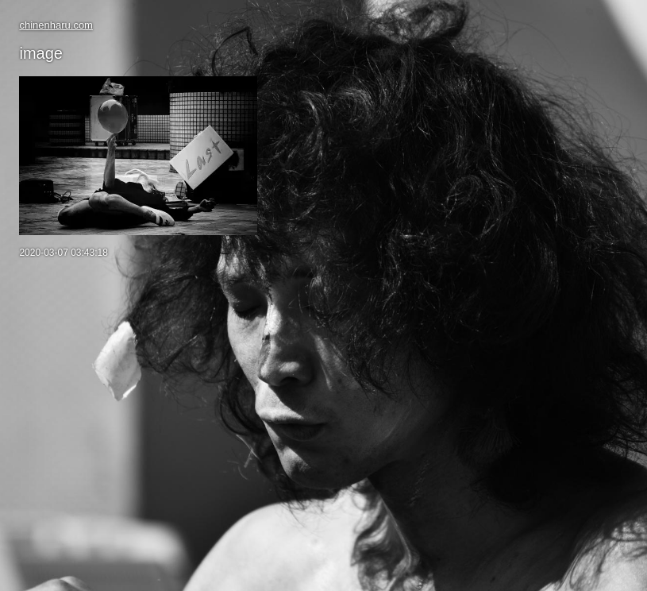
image (40, 53)
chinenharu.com (56, 25)
